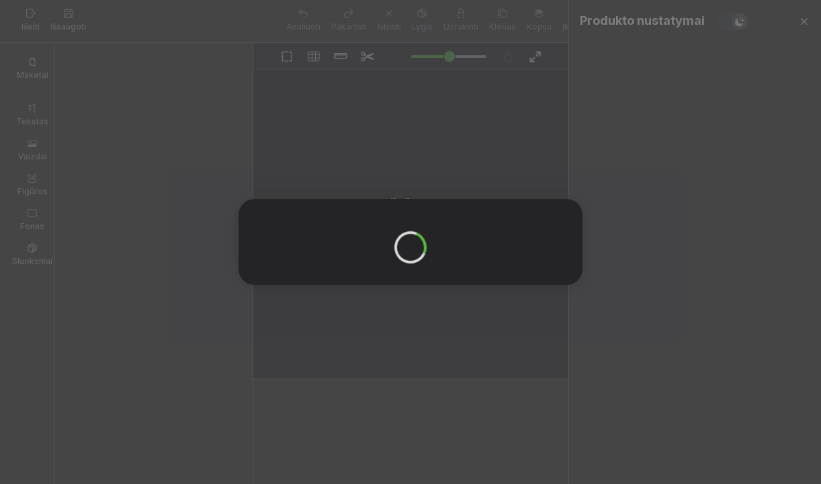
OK (407, 239)
